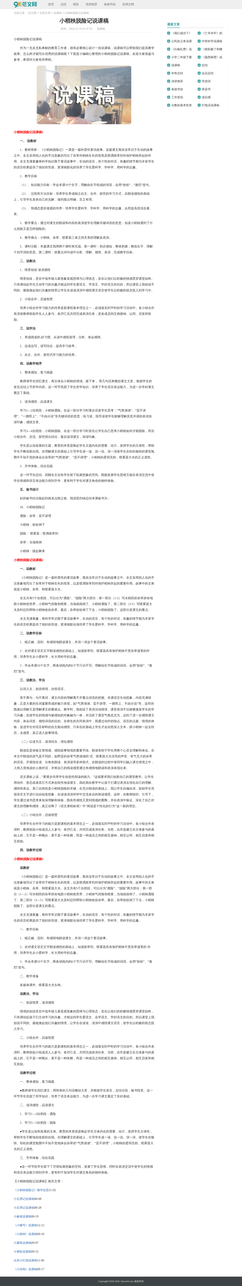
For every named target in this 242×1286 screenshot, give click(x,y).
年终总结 (177, 73)
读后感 (206, 97)
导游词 (206, 81)
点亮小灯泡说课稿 (25, 1260)
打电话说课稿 (210, 105)
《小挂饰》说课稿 (25, 1269)
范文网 (32, 13)
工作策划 (177, 97)
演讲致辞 (91, 4)
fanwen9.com (127, 1281)
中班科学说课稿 (212, 41)
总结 (63, 4)
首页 (51, 4)
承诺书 (206, 89)
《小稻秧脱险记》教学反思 (31, 1190)
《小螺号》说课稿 (25, 1225)
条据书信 (110, 4)
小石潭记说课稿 (24, 1198)
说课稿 (58, 13)
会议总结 (207, 73)
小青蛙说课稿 (22, 1251)
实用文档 (128, 4)
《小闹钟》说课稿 (25, 1234)
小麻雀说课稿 (22, 1216)
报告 (76, 4)
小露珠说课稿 (22, 1242)
